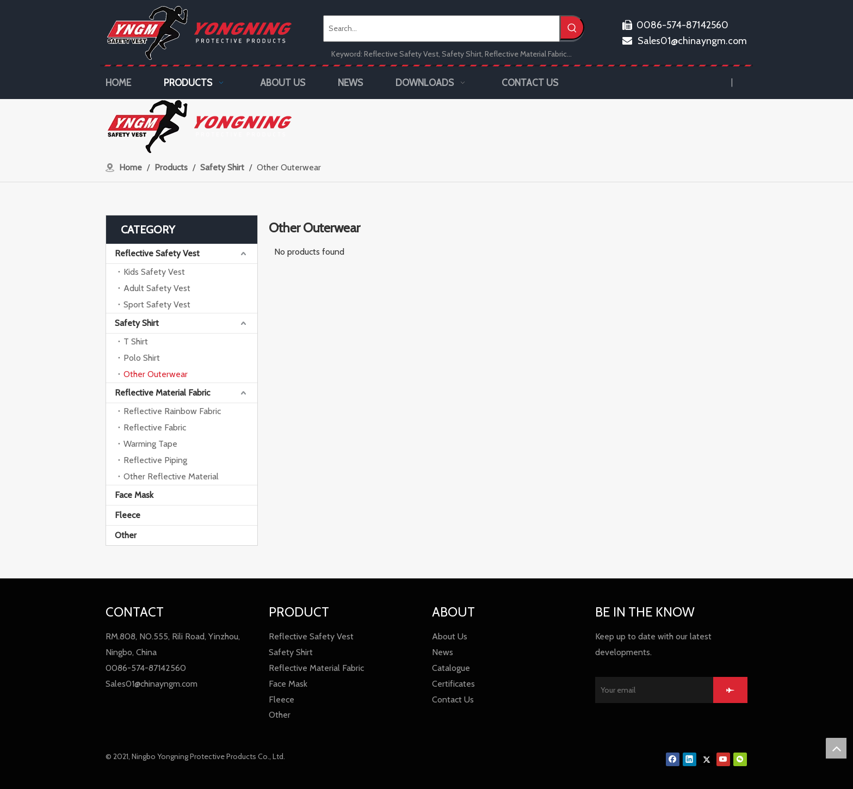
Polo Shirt (141, 358)
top (836, 748)
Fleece (127, 515)
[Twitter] (706, 759)
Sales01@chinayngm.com (684, 41)
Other (126, 535)
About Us (449, 636)
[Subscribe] (730, 690)
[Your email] (651, 690)
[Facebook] (672, 759)
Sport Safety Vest (156, 304)
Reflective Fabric (154, 427)
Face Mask (134, 495)
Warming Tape (150, 444)
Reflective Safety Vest (157, 253)
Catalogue (451, 668)
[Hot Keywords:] (572, 27)
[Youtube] (723, 759)
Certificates (453, 684)
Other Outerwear (155, 374)
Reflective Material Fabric (162, 392)
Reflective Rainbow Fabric (172, 411)
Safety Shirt (137, 323)
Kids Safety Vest (154, 272)
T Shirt (135, 341)
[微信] (740, 759)
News (442, 652)
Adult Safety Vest (156, 288)
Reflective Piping (155, 460)
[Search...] (441, 28)
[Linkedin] (689, 759)
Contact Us (453, 699)
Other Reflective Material (171, 476)
